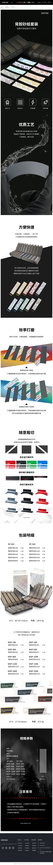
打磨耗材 (7, 7)
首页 (2, 7)
